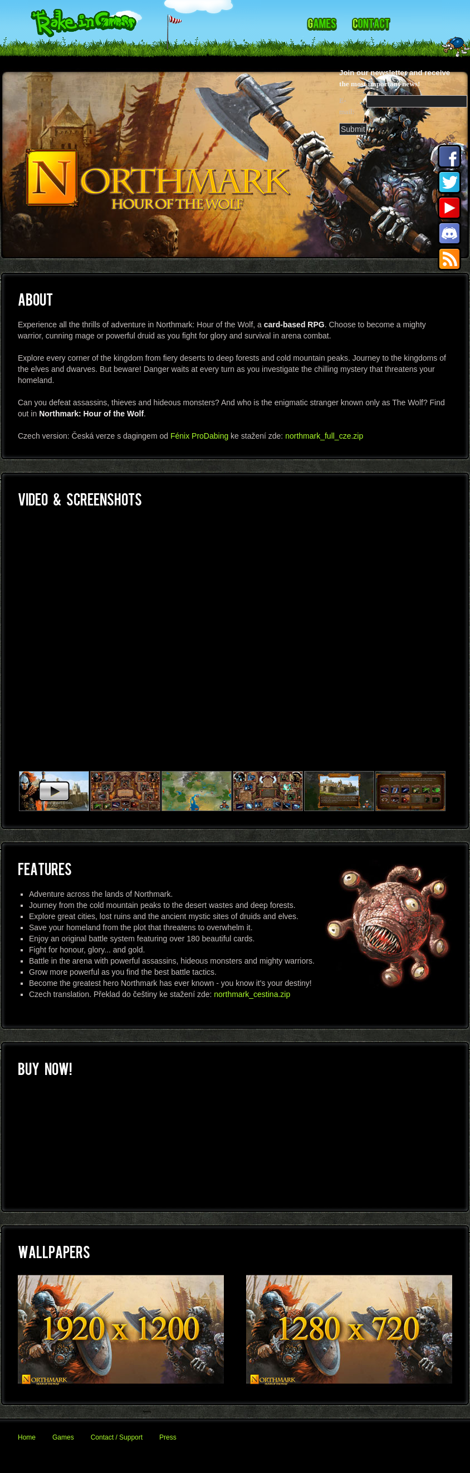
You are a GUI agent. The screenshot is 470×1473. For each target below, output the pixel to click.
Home (27, 1437)
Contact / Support (117, 1437)
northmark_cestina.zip (252, 994)
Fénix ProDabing (199, 435)
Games (63, 1437)
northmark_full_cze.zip (324, 435)
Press (168, 1437)
